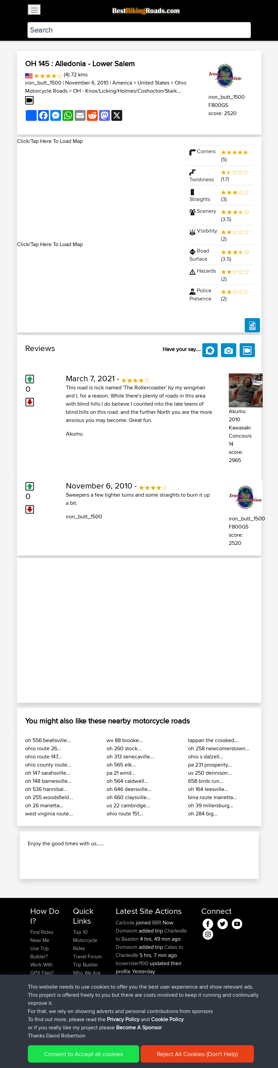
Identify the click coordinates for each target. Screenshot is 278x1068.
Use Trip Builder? (39, 952)
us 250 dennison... (210, 773)
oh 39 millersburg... (211, 805)
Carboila (126, 922)
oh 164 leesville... (208, 789)
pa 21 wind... (121, 773)
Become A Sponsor (139, 1027)
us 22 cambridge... (128, 805)
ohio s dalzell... (205, 756)
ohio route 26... (43, 748)
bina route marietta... (212, 797)
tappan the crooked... (213, 740)
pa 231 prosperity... (210, 765)
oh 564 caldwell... (127, 781)
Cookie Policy (167, 1019)
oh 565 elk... (121, 765)
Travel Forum (87, 956)
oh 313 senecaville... (130, 756)
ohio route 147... (43, 756)
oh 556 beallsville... (48, 740)
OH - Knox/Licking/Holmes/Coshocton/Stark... (127, 91)
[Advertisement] (98, 192)
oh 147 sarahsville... (47, 773)
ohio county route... (48, 765)
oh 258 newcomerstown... (218, 748)
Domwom (127, 930)
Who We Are (86, 972)
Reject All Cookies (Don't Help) (197, 1054)
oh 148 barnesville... (48, 781)
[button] (35, 630)
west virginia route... (49, 813)
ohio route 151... (125, 813)
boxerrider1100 (133, 963)
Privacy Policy (123, 1019)
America (122, 83)
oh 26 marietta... (44, 805)
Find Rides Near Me (41, 936)
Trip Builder (85, 964)
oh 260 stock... (124, 748)
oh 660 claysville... (129, 797)
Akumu (74, 434)
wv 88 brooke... (125, 740)
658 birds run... (205, 781)
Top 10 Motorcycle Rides (85, 940)
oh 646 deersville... (129, 789)
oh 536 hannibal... (46, 789)
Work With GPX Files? (42, 968)
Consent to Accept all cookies (83, 1054)
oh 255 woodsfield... (49, 797)
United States (153, 83)
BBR (156, 922)
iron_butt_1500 (43, 83)
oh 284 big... (203, 813)
